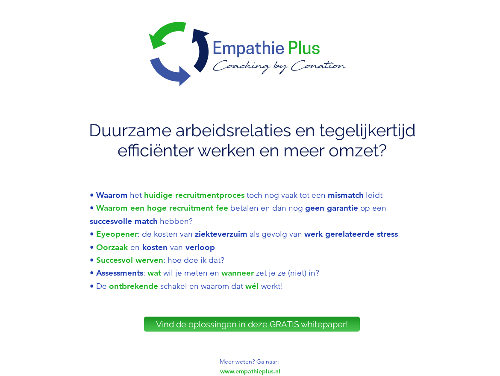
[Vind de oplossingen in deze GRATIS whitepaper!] (252, 324)
